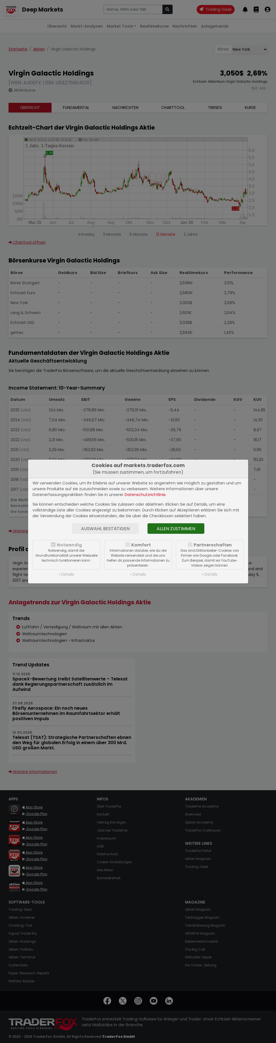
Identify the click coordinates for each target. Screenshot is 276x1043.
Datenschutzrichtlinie (145, 494)
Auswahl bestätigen (105, 528)
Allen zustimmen (176, 528)
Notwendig (69, 545)
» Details (66, 574)
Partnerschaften (213, 545)
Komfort (141, 545)
